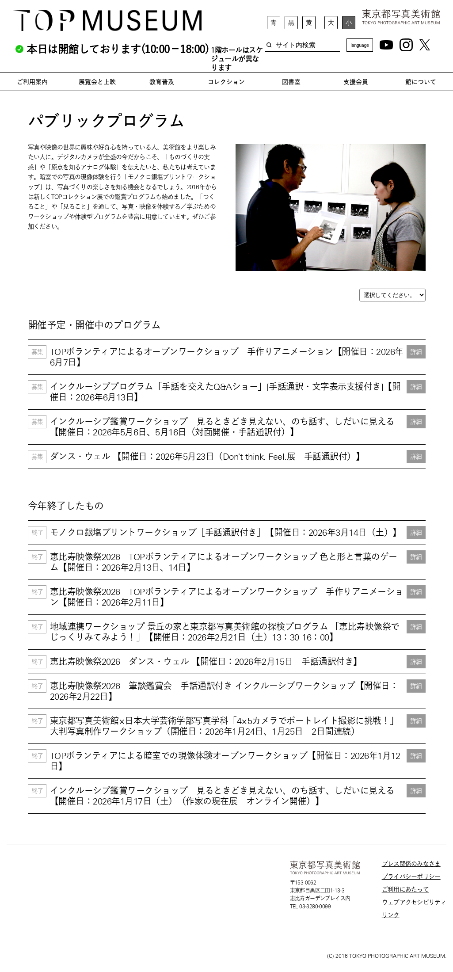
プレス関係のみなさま (411, 863)
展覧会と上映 (97, 81)
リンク (391, 915)
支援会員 (355, 81)
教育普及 (161, 81)
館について (420, 81)
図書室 (291, 81)
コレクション (226, 81)
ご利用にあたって (405, 889)
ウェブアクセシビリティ (414, 902)
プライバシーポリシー (411, 876)
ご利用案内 (32, 81)
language (360, 45)
